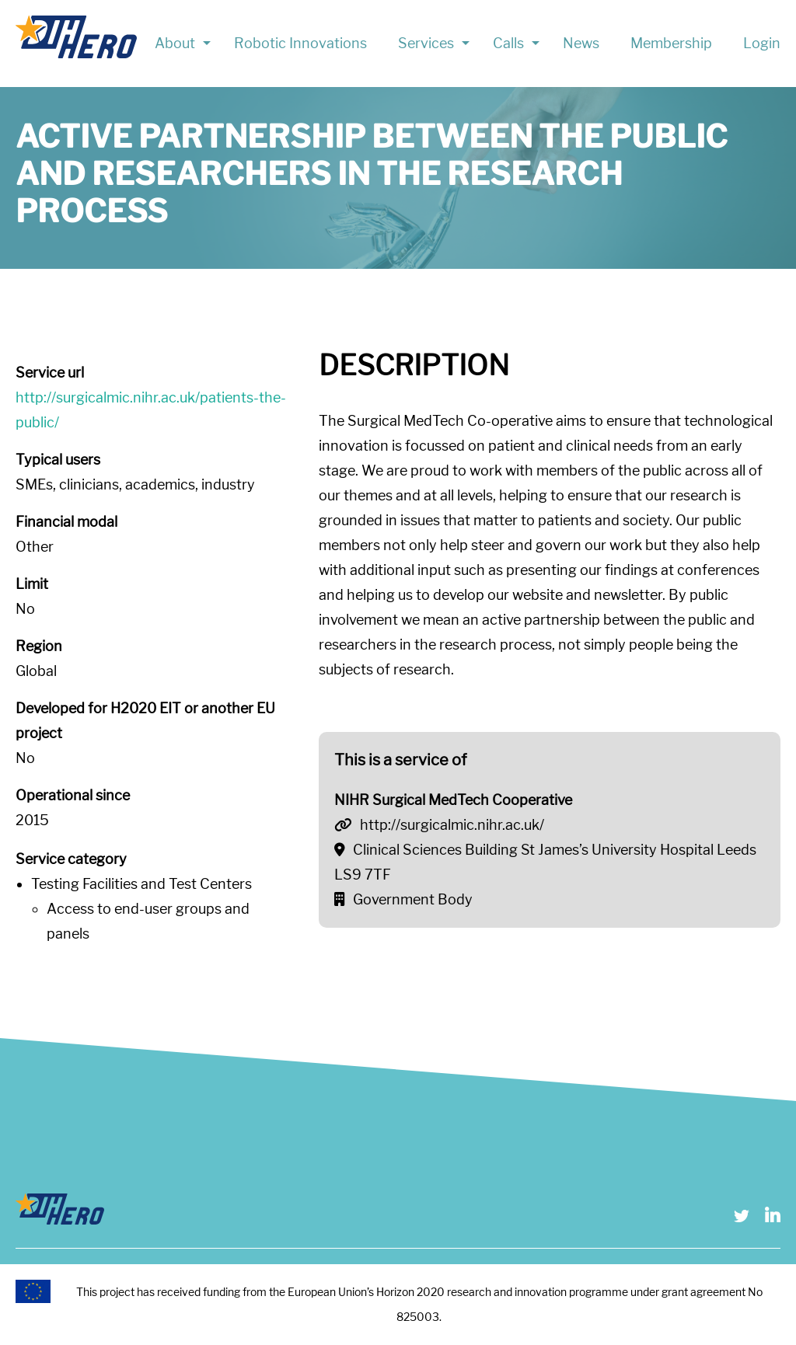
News (581, 43)
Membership (671, 43)
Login (761, 43)
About (175, 43)
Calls (508, 43)
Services (426, 43)
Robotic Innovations (300, 43)
